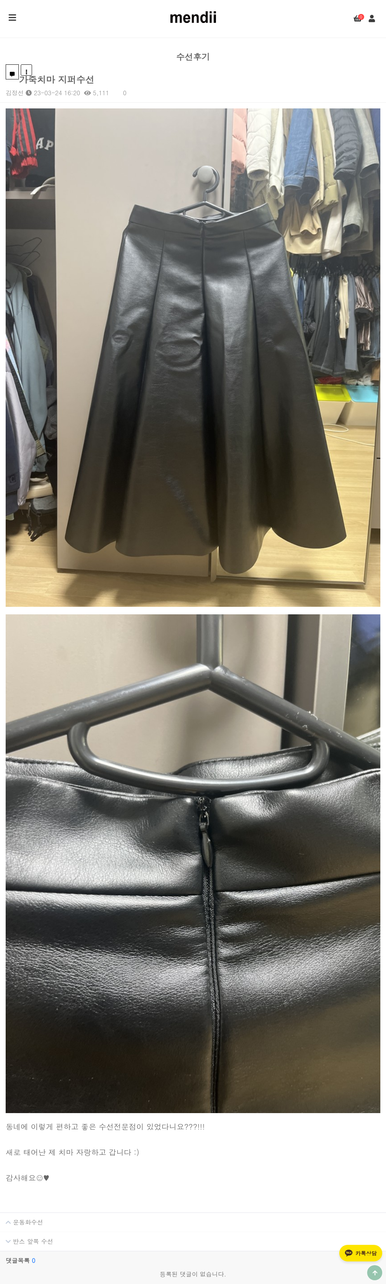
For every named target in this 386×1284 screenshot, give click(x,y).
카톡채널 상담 (49, 1216)
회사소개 (163, 1260)
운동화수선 (21, 1060)
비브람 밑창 (224, 1203)
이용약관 (223, 1260)
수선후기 (218, 1156)
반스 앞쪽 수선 (26, 1079)
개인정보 (193, 1260)
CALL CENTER (34, 1156)
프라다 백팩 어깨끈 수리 (239, 1230)
